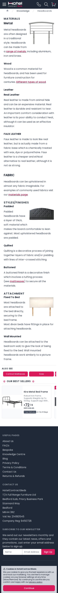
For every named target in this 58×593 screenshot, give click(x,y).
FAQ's (5, 445)
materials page (18, 194)
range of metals (16, 51)
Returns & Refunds (13, 476)
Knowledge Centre (13, 454)
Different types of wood (31, 82)
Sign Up (48, 551)
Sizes (41, 374)
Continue (29, 588)
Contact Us (9, 471)
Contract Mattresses (15, 374)
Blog (5, 458)
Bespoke (7, 450)
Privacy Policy (10, 463)
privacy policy (35, 582)
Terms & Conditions (14, 467)
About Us (7, 441)
